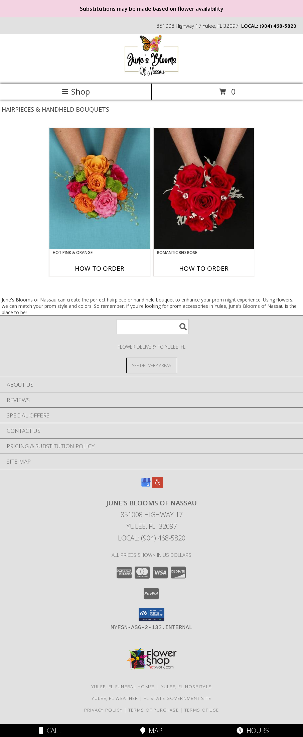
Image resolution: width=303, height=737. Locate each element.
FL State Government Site (177, 698)
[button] (151, 614)
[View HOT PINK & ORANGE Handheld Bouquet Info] (99, 188)
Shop (76, 91)
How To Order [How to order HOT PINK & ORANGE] (99, 268)
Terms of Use (201, 710)
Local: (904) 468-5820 (151, 537)
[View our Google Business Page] (145, 485)
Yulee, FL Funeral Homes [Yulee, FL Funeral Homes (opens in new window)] (123, 687)
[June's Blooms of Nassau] (151, 74)
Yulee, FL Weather (115, 698)
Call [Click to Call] (50, 730)
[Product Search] (153, 326)
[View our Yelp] (157, 485)
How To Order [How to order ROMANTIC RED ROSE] (204, 268)
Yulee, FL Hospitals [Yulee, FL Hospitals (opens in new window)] (186, 687)
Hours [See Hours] (253, 730)
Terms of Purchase (153, 710)
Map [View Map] (151, 730)
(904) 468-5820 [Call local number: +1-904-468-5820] (278, 25)
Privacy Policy (103, 710)
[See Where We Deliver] (151, 365)
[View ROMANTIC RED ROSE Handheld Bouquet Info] (204, 188)
